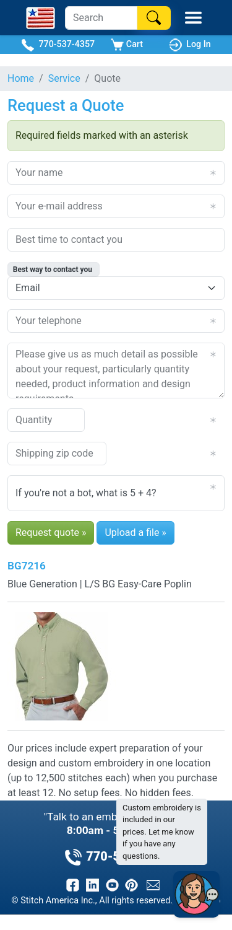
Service (64, 78)
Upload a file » (135, 532)
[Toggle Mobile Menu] (193, 17)
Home (20, 78)
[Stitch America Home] (41, 18)
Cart (127, 44)
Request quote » (50, 532)
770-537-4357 (58, 44)
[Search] (101, 18)
